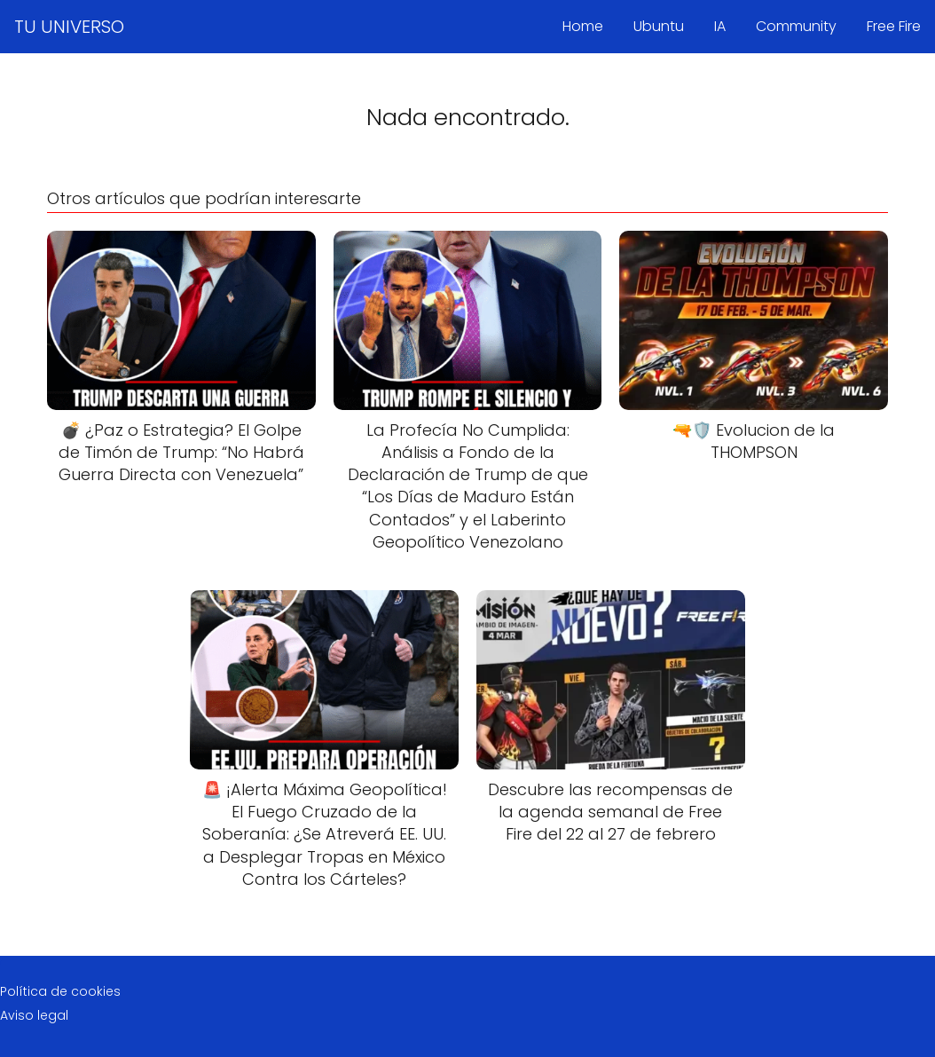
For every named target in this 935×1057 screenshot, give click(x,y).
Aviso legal (34, 1015)
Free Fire (894, 26)
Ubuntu (658, 26)
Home (582, 26)
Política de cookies (60, 991)
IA (720, 26)
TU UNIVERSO (69, 26)
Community (796, 26)
